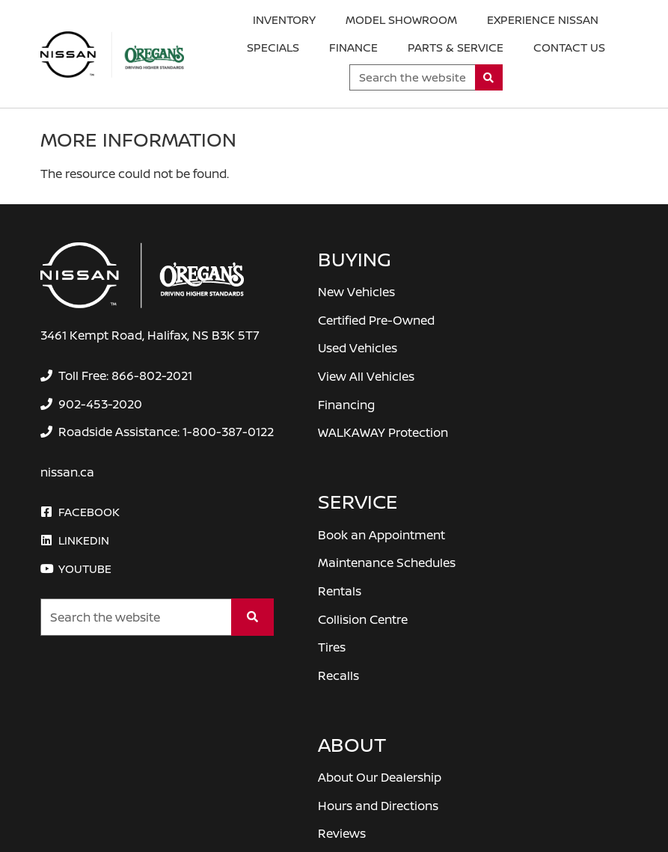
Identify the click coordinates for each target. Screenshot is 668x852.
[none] (116, 375)
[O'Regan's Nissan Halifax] (112, 54)
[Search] (489, 77)
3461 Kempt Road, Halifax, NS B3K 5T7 (150, 335)
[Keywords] (412, 77)
